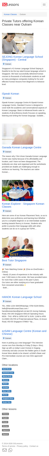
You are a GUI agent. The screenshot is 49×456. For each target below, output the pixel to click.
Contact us (34, 446)
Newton (5, 384)
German (5, 426)
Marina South (7, 376)
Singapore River (8, 398)
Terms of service (8, 446)
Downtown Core (8, 373)
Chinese (5, 414)
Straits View (6, 402)
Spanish (5, 434)
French (5, 422)
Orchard (5, 387)
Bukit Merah (7, 369)
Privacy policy (22, 446)
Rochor (5, 395)
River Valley (6, 391)
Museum (5, 380)
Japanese (6, 430)
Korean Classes (10, 14)
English (5, 418)
